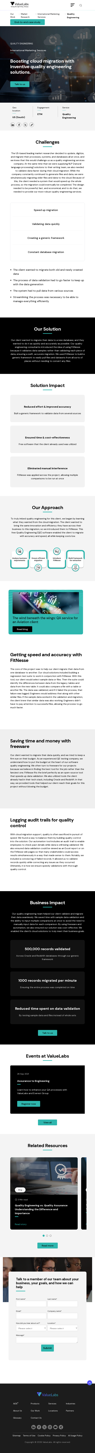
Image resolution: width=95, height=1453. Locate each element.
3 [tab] (51, 1236)
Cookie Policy (44, 1435)
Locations (53, 1410)
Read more (47, 1245)
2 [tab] (47, 1236)
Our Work (35, 1410)
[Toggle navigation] (73, 5)
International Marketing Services (48, 15)
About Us (17, 1410)
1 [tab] (44, 1236)
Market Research (25, 15)
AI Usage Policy (75, 1435)
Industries (70, 1403)
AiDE (15, 1403)
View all (47, 1122)
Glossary (17, 1418)
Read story (21, 1224)
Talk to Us (20, 84)
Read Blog (22, 629)
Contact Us (36, 1418)
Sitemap (17, 1435)
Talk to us (47, 1032)
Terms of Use (29, 1435)
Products (35, 1403)
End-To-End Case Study (27, 22)
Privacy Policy (59, 1435)
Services (52, 1403)
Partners (70, 1410)
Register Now (29, 1103)
